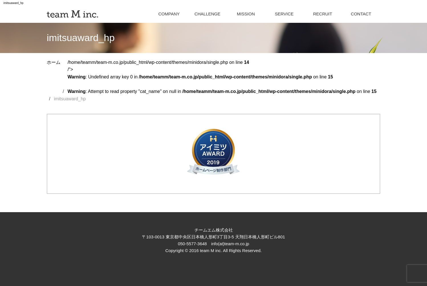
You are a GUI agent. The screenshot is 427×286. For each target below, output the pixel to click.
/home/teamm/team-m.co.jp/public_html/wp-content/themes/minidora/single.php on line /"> (222, 77)
